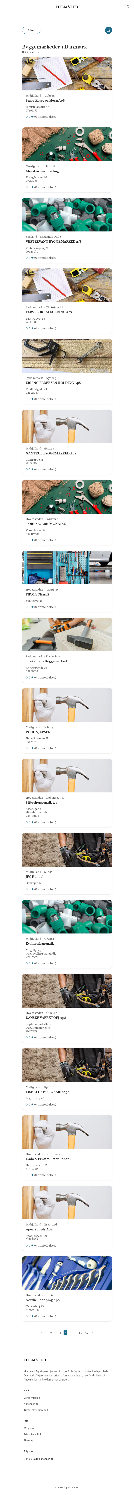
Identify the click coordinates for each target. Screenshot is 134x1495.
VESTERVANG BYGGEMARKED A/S (54, 241)
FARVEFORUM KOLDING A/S (49, 312)
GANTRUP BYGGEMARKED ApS (51, 453)
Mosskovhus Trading (42, 171)
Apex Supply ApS (39, 1229)
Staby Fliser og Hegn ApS (45, 100)
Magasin (29, 1428)
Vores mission (32, 1397)
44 (80, 1333)
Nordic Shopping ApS (43, 1300)
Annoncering (31, 1403)
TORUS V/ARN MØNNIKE (46, 524)
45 (86, 1333)
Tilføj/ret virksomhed (36, 1410)
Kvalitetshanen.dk (40, 943)
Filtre (31, 30)
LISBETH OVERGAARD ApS (48, 1092)
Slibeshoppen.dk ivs (41, 802)
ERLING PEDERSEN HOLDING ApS (53, 383)
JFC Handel (34, 876)
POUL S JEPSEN (38, 732)
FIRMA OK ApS (37, 594)
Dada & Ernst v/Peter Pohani (48, 1159)
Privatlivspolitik (32, 1434)
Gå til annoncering (42, 1458)
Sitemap (28, 1440)
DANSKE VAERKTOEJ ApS (46, 1017)
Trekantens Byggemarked (46, 661)
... (56, 1333)
